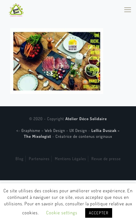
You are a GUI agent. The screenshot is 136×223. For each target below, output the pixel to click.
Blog (19, 158)
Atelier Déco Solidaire (86, 118)
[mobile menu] (127, 9)
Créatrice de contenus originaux (83, 136)
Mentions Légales (70, 158)
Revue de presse (106, 158)
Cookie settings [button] (61, 213)
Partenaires (39, 158)
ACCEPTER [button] (98, 212)
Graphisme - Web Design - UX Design (54, 130)
